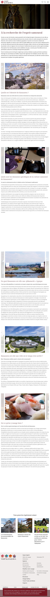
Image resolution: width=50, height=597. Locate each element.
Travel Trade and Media (29, 581)
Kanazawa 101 (40, 557)
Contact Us (44, 587)
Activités (39, 563)
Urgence (25, 583)
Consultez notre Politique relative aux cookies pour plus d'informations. (22, 593)
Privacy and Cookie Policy (25, 588)
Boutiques (39, 565)
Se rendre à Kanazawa (42, 571)
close (46, 589)
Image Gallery (26, 579)
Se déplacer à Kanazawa (29, 573)
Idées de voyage (27, 557)
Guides (24, 574)
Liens (15, 587)
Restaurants (26, 565)
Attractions (25, 563)
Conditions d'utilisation (5, 588)
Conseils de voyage (41, 573)
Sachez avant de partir (28, 571)
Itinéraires (25, 559)
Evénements (40, 567)
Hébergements (26, 567)
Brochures (25, 576)
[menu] (48, 2)
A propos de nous (35, 587)
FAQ (38, 574)
